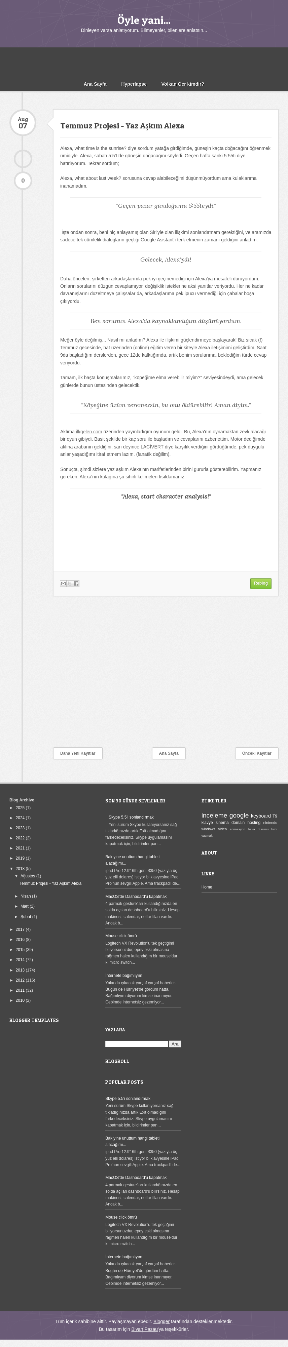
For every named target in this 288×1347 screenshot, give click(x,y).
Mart (25, 906)
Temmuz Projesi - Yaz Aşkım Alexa (122, 125)
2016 (21, 939)
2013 (21, 970)
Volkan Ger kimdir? (182, 84)
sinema (222, 822)
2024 (21, 818)
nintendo (270, 823)
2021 (21, 848)
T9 (275, 816)
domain (238, 822)
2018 (21, 868)
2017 (21, 929)
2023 (21, 828)
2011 (21, 990)
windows (208, 829)
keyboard (261, 816)
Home (207, 887)
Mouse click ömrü (121, 936)
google (239, 815)
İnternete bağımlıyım (123, 975)
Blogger (161, 1321)
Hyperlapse (133, 84)
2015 (21, 949)
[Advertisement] (144, 62)
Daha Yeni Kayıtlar (78, 753)
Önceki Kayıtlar (257, 753)
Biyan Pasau (144, 1329)
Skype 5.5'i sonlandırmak (131, 817)
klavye (207, 822)
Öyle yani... (144, 20)
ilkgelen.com (89, 431)
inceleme (214, 815)
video (222, 829)
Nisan (26, 896)
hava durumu (258, 829)
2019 (21, 858)
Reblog (261, 583)
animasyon (237, 829)
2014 (21, 959)
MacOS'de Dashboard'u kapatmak (136, 896)
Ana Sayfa (95, 84)
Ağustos (28, 876)
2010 (21, 1000)
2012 (21, 980)
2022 (21, 838)
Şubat (26, 916)
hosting (254, 822)
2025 (21, 807)
